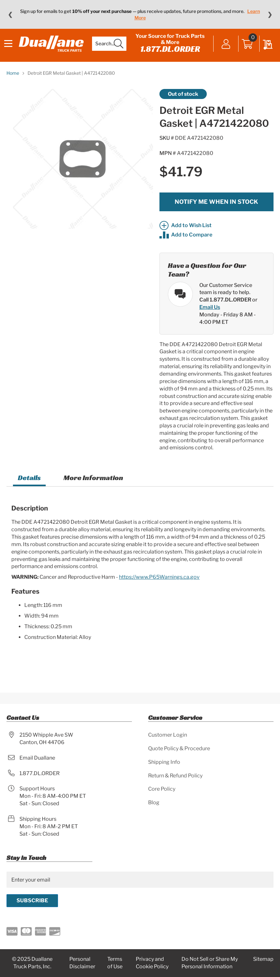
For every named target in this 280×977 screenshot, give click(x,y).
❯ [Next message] (269, 14)
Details (29, 487)
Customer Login (167, 735)
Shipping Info (164, 762)
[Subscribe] (32, 900)
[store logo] (53, 48)
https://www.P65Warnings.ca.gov (159, 587)
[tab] (29, 488)
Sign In (223, 49)
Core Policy (161, 789)
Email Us (209, 317)
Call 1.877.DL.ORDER (225, 309)
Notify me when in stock (216, 211)
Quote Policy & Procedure (179, 748)
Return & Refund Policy (175, 776)
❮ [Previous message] (10, 14)
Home (12, 82)
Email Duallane (37, 758)
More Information (93, 487)
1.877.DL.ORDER (170, 54)
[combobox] (111, 48)
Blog (153, 802)
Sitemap (263, 959)
